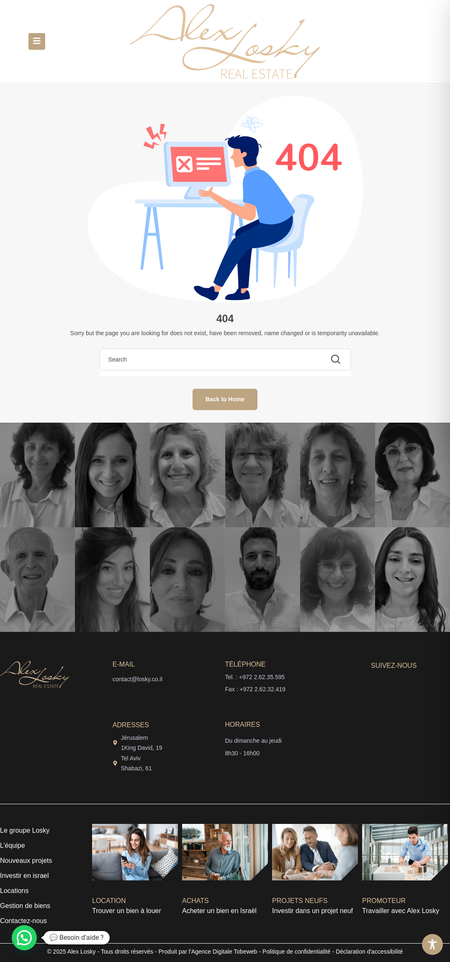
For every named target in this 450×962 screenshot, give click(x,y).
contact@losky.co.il (137, 679)
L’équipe (12, 845)
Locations (14, 890)
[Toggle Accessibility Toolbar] (432, 944)
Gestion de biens (25, 905)
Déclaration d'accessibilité (369, 951)
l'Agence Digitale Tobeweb (222, 951)
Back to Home (225, 399)
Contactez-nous (23, 920)
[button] (24, 937)
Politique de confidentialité (296, 951)
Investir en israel (24, 875)
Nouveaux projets (26, 860)
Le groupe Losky (24, 830)
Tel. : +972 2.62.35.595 (255, 677)
